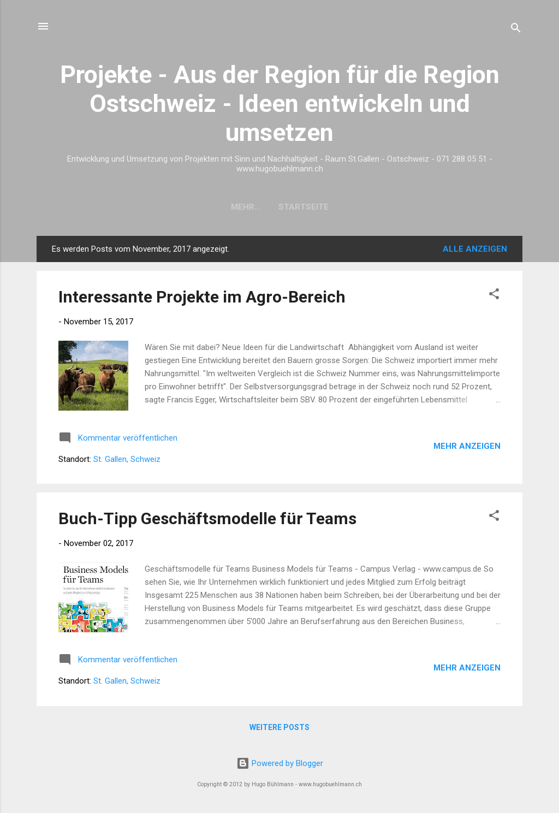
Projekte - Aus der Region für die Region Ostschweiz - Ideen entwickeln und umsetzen (279, 103)
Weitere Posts (279, 727)
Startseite (279, 207)
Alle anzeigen (475, 249)
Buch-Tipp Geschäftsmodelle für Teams (207, 518)
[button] (494, 295)
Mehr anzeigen (467, 446)
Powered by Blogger (279, 763)
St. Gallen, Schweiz (126, 459)
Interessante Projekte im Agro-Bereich (202, 296)
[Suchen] (515, 29)
